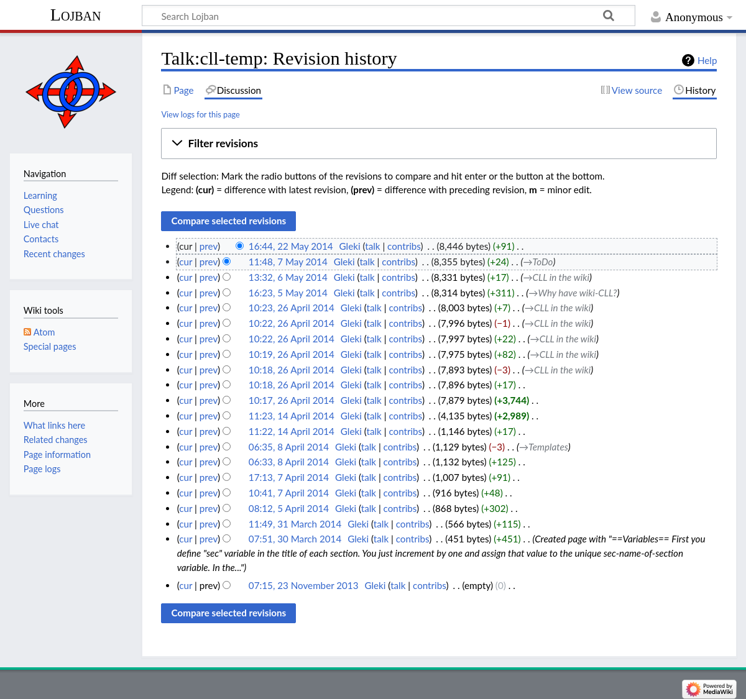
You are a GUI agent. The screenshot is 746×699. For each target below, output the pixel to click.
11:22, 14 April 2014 (291, 431)
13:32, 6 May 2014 (288, 277)
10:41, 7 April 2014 (289, 492)
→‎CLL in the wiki (556, 277)
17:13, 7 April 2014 (289, 477)
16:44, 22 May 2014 (291, 246)
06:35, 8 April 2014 (289, 446)
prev (209, 246)
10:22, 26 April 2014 (291, 323)
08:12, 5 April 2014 (289, 508)
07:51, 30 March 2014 (295, 538)
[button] (439, 143)
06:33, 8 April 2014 (289, 461)
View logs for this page (200, 114)
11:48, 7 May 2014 (288, 261)
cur (185, 261)
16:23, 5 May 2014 (288, 292)
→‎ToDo (538, 261)
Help (707, 60)
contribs (403, 246)
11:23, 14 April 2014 (291, 415)
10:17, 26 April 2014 (291, 400)
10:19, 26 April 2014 (291, 354)
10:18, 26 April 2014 (291, 369)
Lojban (75, 14)
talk (372, 246)
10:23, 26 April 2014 (291, 307)
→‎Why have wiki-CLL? (572, 292)
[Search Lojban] (388, 15)
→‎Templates (543, 446)
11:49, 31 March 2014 (295, 523)
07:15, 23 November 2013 (304, 585)
